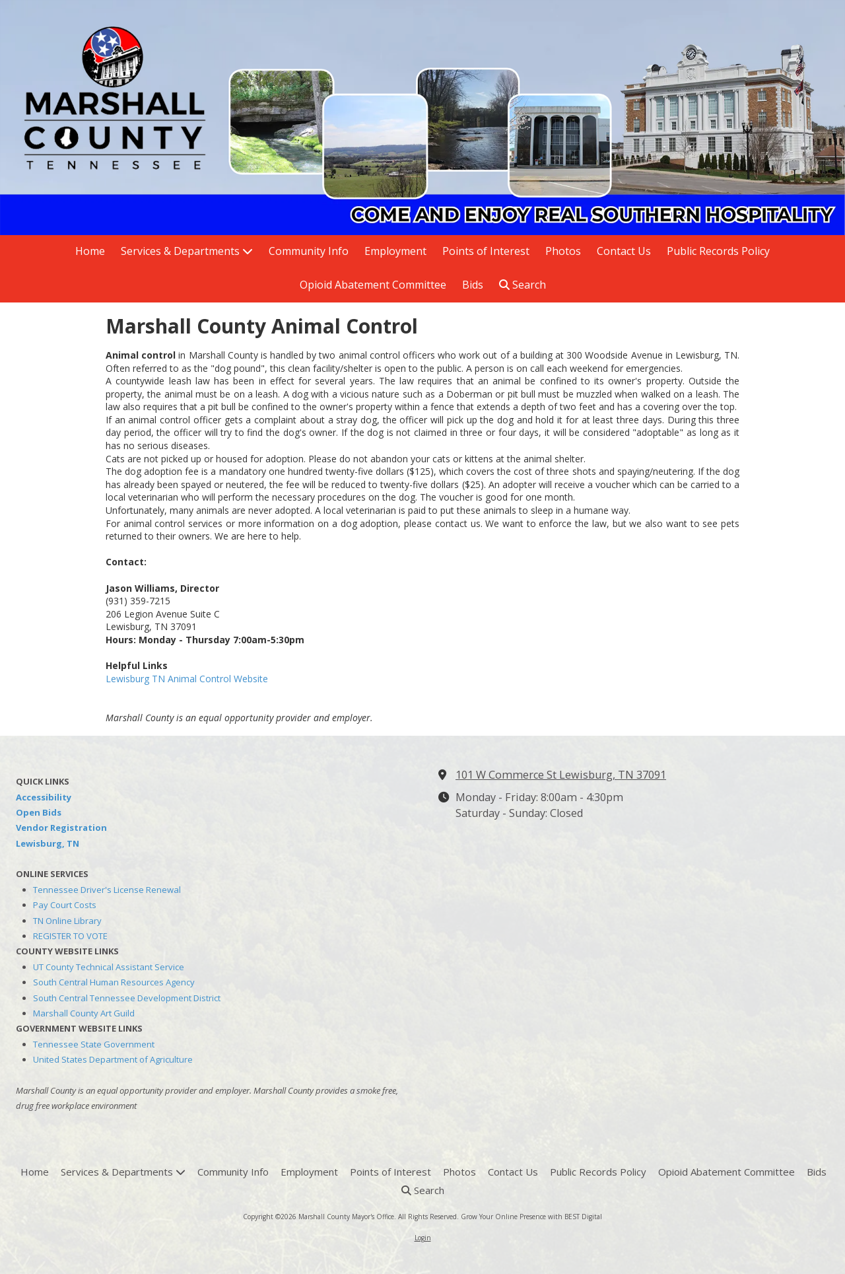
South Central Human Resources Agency (114, 982)
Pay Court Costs (64, 905)
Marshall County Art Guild (84, 1013)
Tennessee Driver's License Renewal (107, 890)
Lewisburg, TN (47, 843)
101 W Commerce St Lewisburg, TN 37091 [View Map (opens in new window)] (561, 774)
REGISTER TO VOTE (70, 936)
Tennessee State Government (93, 1044)
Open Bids (38, 812)
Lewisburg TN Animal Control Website (187, 678)
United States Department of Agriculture (113, 1059)
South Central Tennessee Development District (126, 998)
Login (423, 1237)
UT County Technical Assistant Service (108, 967)
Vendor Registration (61, 827)
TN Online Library (67, 921)
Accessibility (43, 797)
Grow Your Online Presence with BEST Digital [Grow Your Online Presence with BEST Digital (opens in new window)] (531, 1216)
